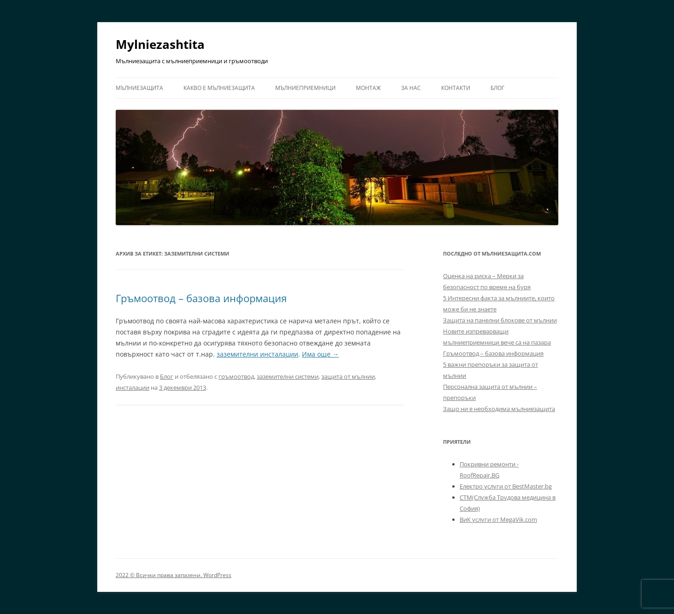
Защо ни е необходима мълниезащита (499, 409)
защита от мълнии (348, 376)
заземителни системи (288, 376)
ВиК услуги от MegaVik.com (498, 519)
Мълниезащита (139, 88)
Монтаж (368, 88)
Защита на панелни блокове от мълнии (500, 320)
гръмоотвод (236, 376)
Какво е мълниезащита (219, 88)
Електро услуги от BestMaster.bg (506, 486)
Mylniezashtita (160, 44)
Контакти (455, 88)
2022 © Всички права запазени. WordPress (173, 575)
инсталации (132, 387)
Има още (320, 354)
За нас (411, 88)
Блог (497, 88)
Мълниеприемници (305, 88)
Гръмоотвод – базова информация (201, 298)
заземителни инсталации (257, 354)
